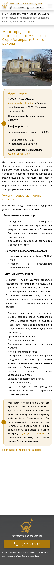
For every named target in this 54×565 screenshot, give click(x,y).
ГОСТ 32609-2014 (17, 7)
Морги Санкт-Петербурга (35, 14)
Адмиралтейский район (20, 103)
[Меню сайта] (50, 5)
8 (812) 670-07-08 (27, 544)
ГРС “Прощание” (11, 14)
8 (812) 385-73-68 (21, 153)
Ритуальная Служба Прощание (25, 4)
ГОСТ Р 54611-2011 (35, 7)
